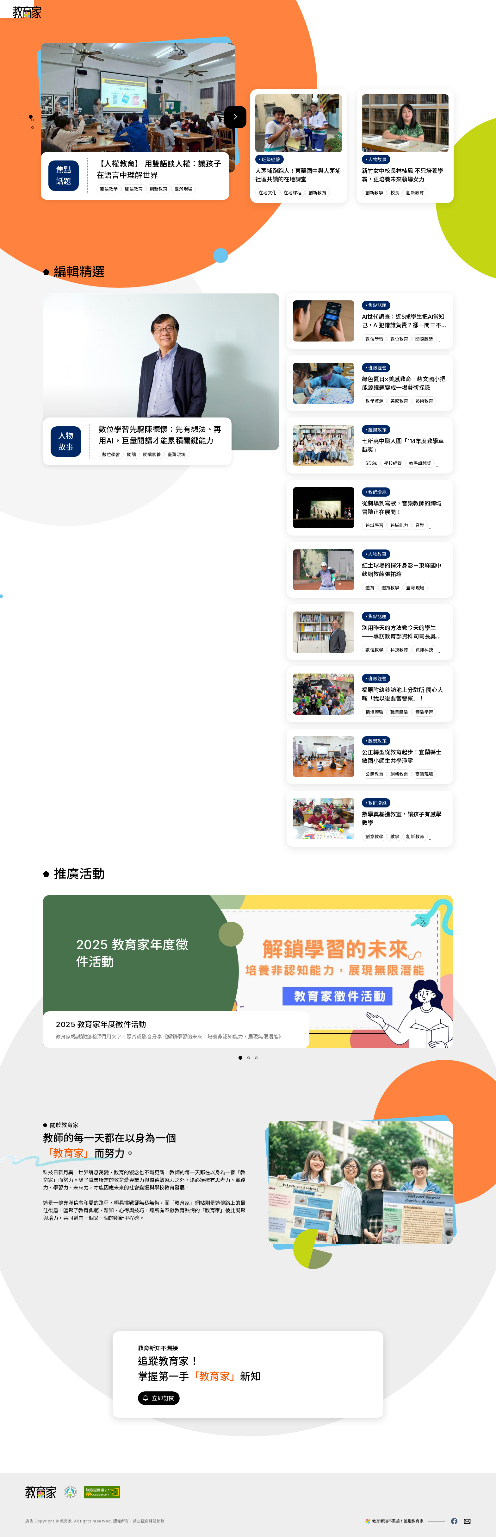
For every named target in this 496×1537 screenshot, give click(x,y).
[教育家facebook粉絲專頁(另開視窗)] (454, 1521)
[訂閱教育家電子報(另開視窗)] (444, 11)
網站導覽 (408, 12)
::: (11, 13)
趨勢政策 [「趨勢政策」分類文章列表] (276, 12)
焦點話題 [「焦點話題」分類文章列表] (375, 12)
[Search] (474, 12)
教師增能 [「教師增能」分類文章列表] (342, 12)
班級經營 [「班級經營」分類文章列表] (309, 12)
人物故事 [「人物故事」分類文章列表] (243, 12)
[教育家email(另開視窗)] (467, 1521)
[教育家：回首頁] (27, 16)
